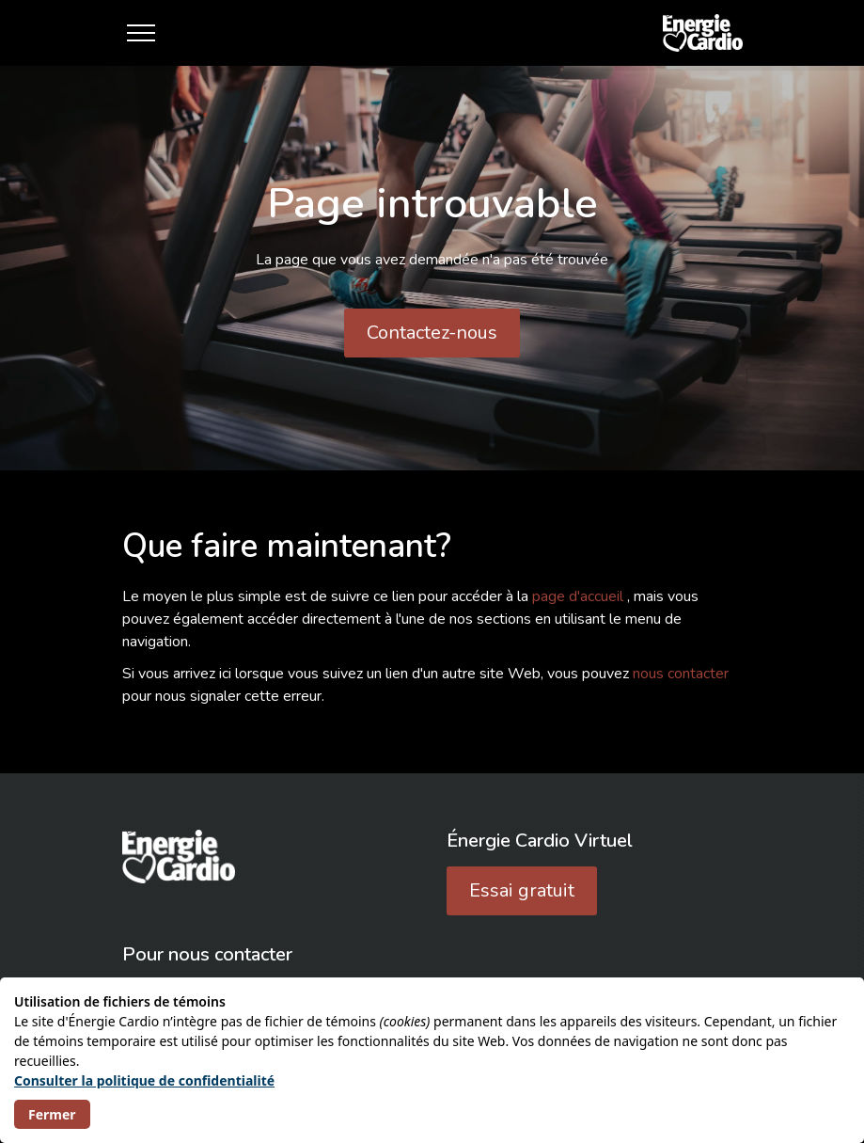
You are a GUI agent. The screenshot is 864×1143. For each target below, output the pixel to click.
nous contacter (681, 673)
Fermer (52, 1114)
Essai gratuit (521, 890)
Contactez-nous (432, 332)
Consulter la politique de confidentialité (144, 1080)
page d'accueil (579, 596)
